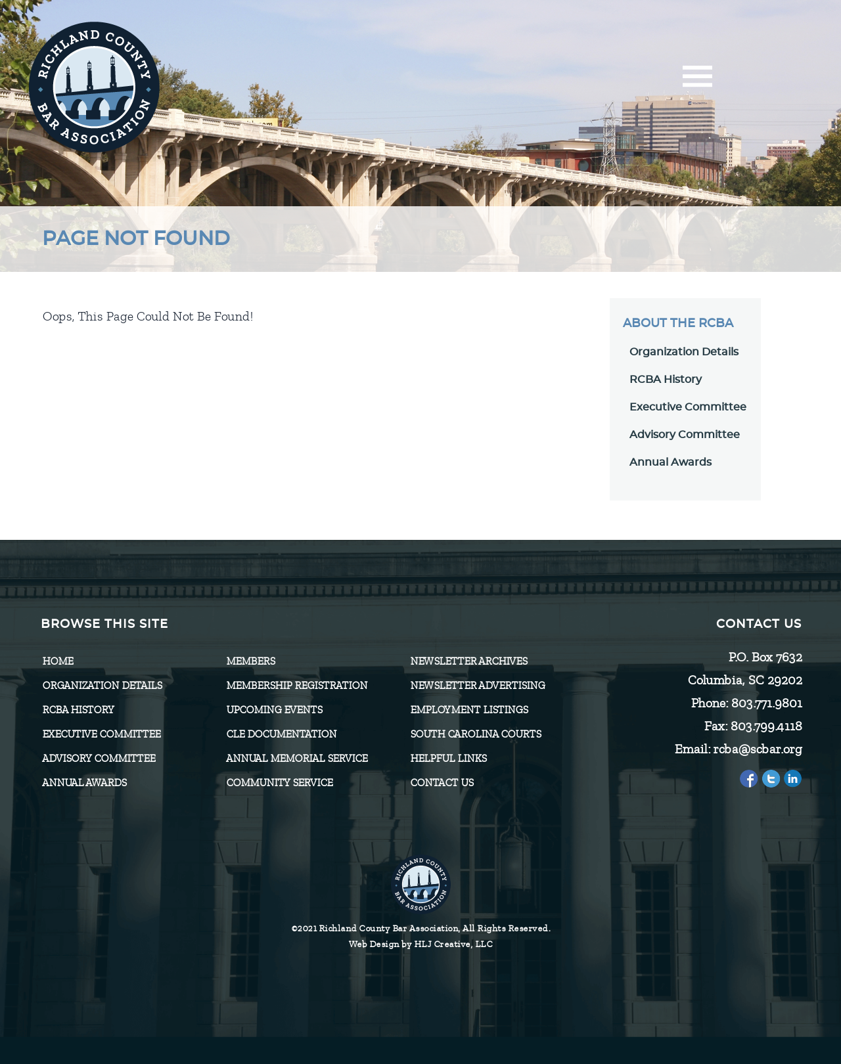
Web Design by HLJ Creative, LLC (421, 944)
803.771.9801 (766, 703)
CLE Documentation (281, 734)
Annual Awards (670, 462)
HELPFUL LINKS (448, 759)
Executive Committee (687, 407)
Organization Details (684, 352)
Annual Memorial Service (296, 759)
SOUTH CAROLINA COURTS (475, 734)
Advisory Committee (684, 435)
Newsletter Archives (468, 661)
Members (250, 661)
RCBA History (665, 379)
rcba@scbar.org (757, 749)
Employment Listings (469, 710)
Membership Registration (296, 686)
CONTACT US (441, 783)
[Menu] (697, 80)
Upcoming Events (274, 710)
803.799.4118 (766, 726)
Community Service (279, 783)
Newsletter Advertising (477, 686)
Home (57, 661)
